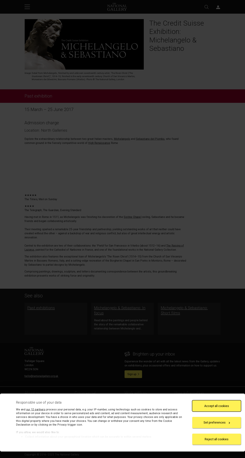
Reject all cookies (216, 445)
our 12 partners (36, 416)
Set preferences (216, 429)
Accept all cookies (216, 412)
